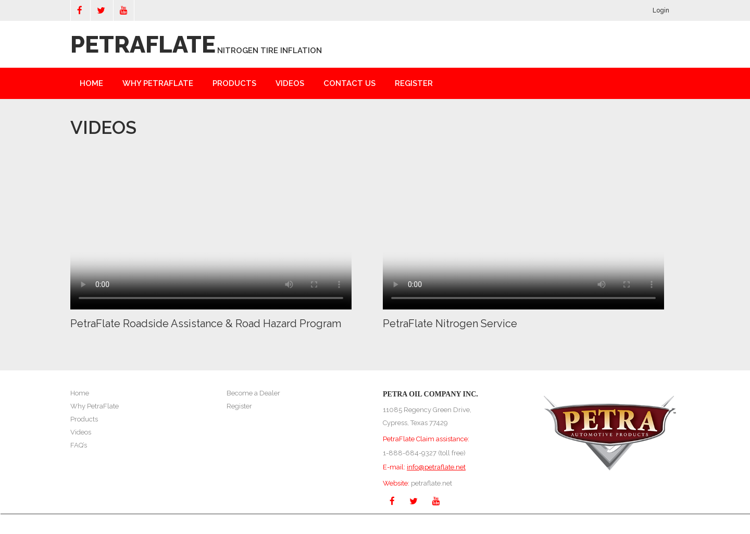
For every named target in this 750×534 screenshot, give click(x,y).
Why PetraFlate (94, 406)
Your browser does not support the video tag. (211, 228)
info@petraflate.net (436, 467)
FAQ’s (78, 445)
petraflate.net (431, 483)
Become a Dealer (253, 393)
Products (234, 83)
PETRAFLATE (143, 44)
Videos (290, 83)
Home (91, 83)
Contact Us (349, 83)
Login (661, 10)
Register (414, 83)
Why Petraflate (157, 83)
